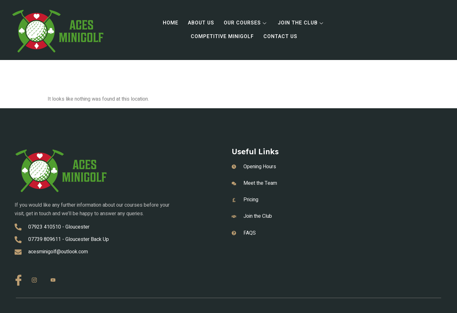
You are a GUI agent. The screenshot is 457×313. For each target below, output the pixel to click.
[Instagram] (36, 280)
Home (170, 23)
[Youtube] (55, 280)
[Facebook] (18, 279)
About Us (200, 23)
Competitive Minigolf (222, 37)
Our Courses (246, 23)
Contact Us (280, 37)
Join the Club (302, 23)
